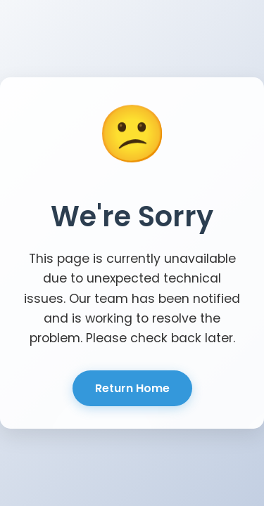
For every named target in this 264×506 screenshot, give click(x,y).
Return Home (132, 388)
